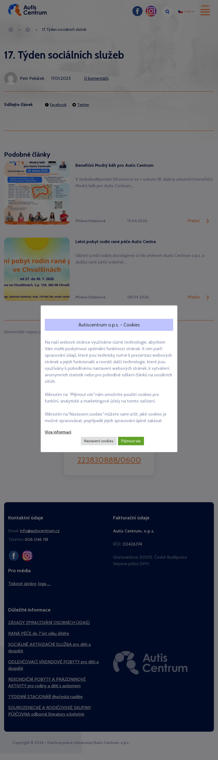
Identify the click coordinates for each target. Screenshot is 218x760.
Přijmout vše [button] (131, 441)
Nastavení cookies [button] (98, 441)
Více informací (58, 432)
